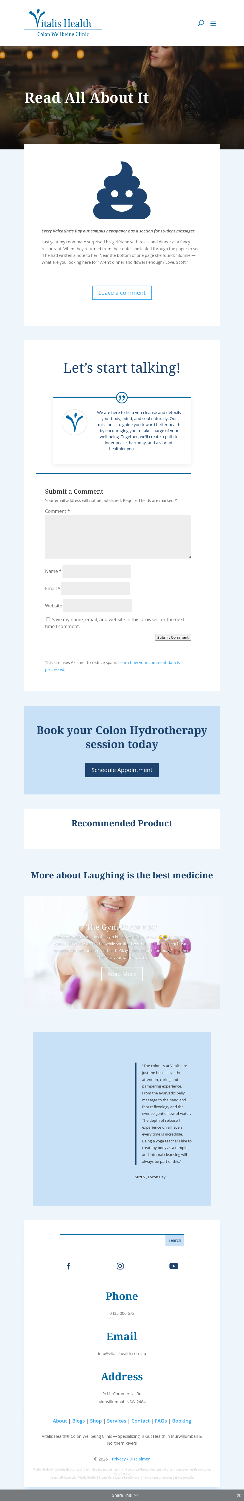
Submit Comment (173, 637)
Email (52, 588)
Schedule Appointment (122, 770)
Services (116, 1420)
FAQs (161, 1420)
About (60, 1420)
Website (53, 606)
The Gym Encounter (122, 927)
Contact (140, 1420)
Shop (96, 1420)
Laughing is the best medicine (148, 875)
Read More (122, 974)
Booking (181, 1420)
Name (53, 571)
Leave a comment (122, 293)
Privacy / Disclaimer (131, 1459)
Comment (57, 511)
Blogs (78, 1420)
